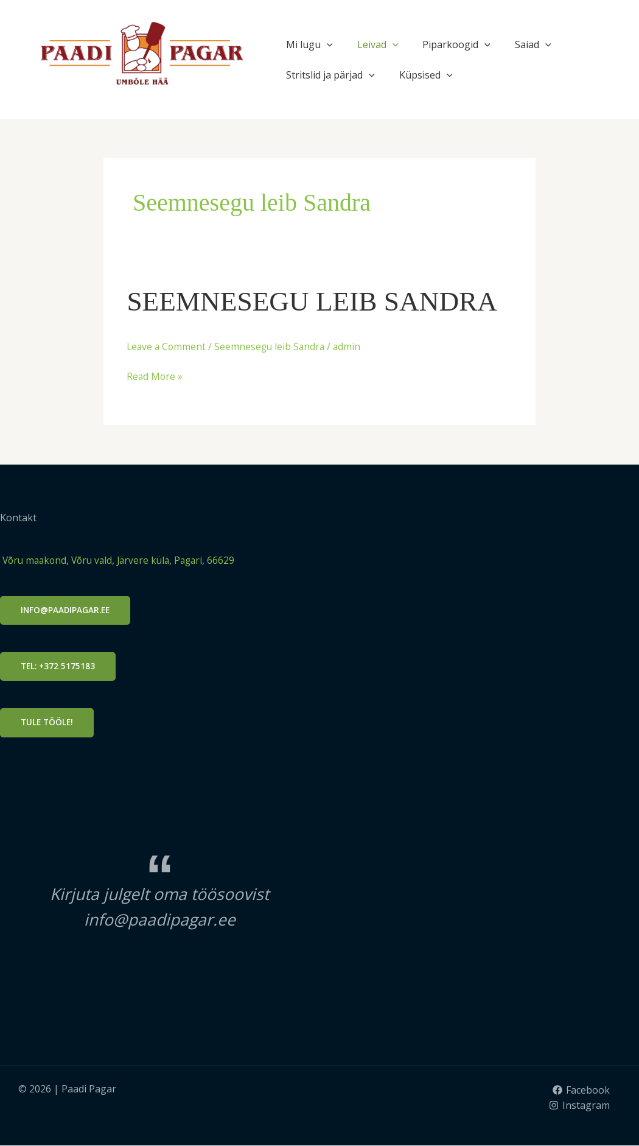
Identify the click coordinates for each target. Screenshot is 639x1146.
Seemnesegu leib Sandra (273, 346)
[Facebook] (580, 1090)
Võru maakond (35, 560)
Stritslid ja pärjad (330, 75)
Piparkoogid (456, 44)
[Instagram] (579, 1106)
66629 (231, 560)
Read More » (155, 376)
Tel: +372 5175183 (59, 666)
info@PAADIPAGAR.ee (67, 610)
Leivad (378, 44)
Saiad (533, 44)
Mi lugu (309, 44)
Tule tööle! (48, 723)
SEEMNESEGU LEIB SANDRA (319, 301)
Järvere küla (149, 560)
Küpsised (426, 75)
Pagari (197, 560)
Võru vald (96, 560)
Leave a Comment (167, 346)
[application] (327, 44)
